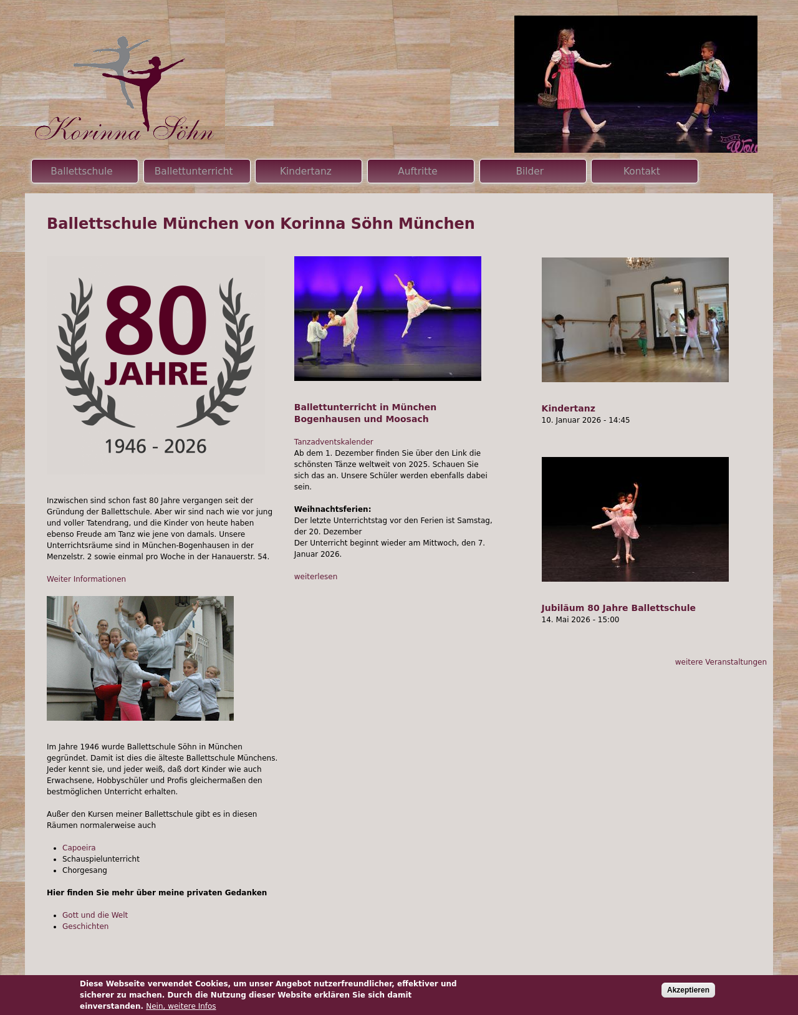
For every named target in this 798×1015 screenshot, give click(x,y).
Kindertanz (568, 408)
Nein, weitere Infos (181, 1006)
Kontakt (641, 171)
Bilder (530, 171)
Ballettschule (81, 171)
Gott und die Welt (95, 915)
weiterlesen (316, 576)
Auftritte (417, 171)
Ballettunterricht (194, 171)
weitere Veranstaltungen (721, 662)
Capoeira (79, 848)
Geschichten (85, 926)
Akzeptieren (688, 990)
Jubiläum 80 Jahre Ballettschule (619, 608)
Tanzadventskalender (333, 442)
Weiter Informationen (86, 579)
